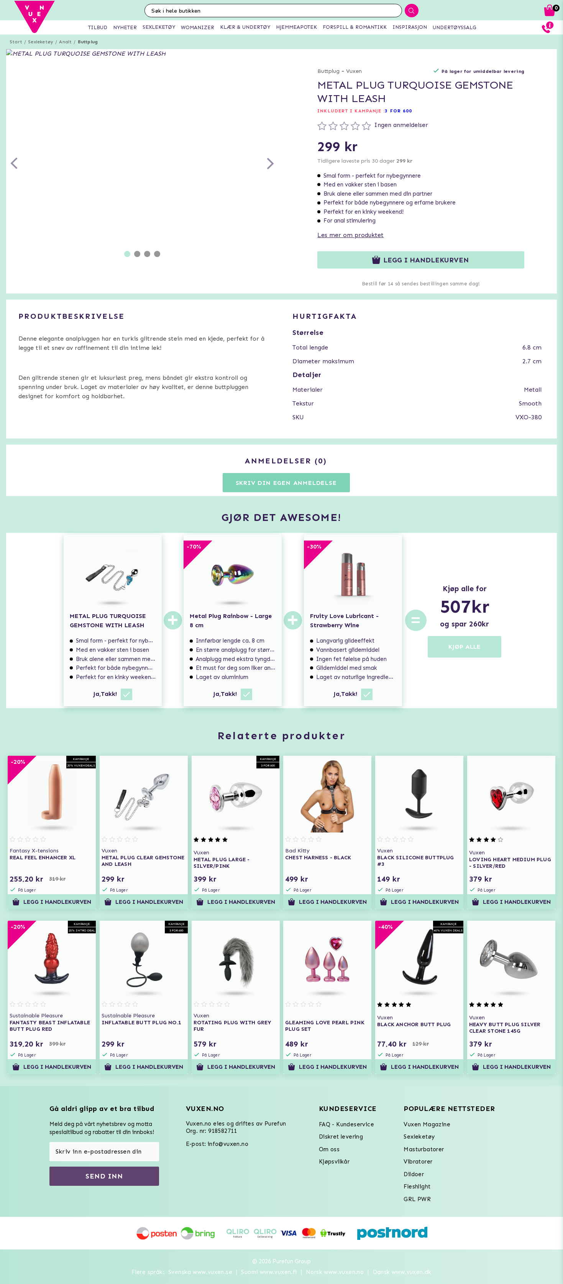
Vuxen (354, 71)
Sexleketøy (40, 42)
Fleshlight (417, 1186)
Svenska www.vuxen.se (200, 1272)
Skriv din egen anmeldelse (286, 482)
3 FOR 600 (398, 111)
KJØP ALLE (464, 646)
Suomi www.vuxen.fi (269, 1272)
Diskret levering (341, 1136)
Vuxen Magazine (427, 1124)
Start (16, 42)
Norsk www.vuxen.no (335, 1272)
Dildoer (414, 1174)
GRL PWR (417, 1199)
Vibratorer (418, 1161)
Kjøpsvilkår (334, 1161)
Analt (65, 42)
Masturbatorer (424, 1149)
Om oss (329, 1149)
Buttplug (88, 42)
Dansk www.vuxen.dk (402, 1272)
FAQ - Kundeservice (346, 1124)
